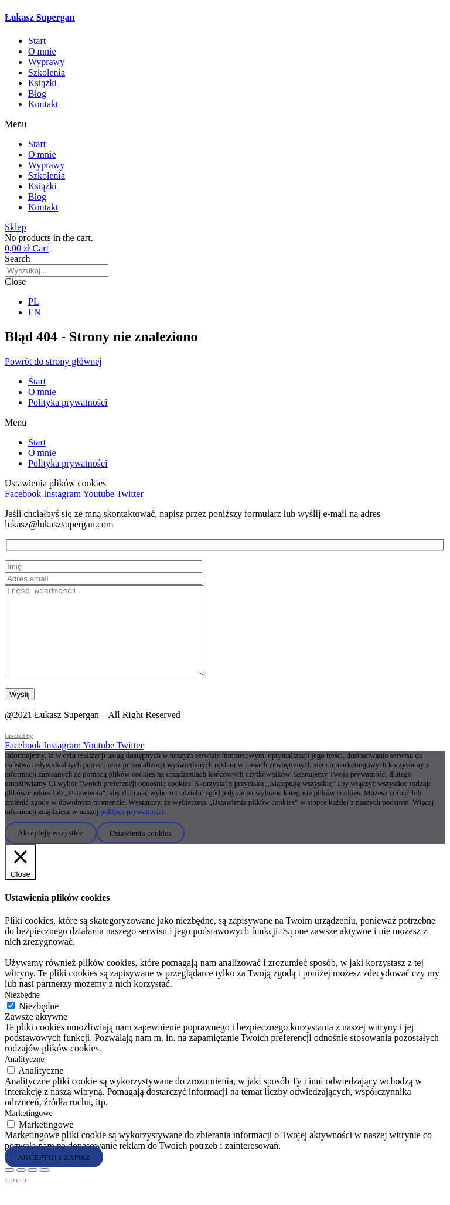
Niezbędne (39, 1024)
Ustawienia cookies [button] (141, 850)
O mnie (42, 51)
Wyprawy (46, 62)
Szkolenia (46, 72)
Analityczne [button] (25, 1077)
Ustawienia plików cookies (55, 483)
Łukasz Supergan (40, 17)
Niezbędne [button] (22, 1012)
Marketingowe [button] (29, 1130)
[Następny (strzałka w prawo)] (21, 1198)
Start (37, 41)
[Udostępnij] (33, 1187)
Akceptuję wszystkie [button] (51, 850)
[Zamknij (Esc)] (44, 1187)
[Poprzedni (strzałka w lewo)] (9, 1198)
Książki (42, 83)
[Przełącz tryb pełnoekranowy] (21, 1187)
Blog (37, 93)
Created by (19, 753)
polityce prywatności (132, 829)
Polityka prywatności (68, 402)
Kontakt (43, 104)
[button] (225, 124)
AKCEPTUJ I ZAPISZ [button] (54, 1174)
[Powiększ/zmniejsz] (9, 1187)
